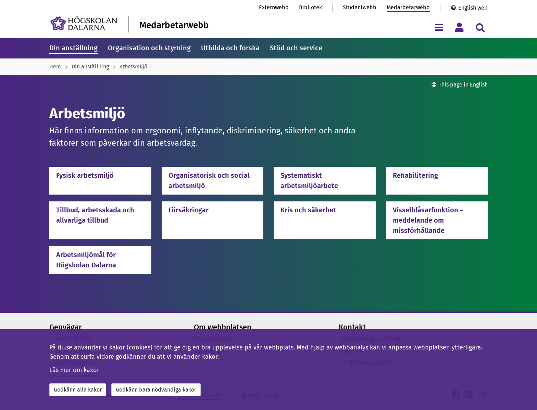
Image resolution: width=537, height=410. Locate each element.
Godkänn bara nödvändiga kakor (156, 389)
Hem (55, 66)
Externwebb (274, 7)
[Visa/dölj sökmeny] (480, 27)
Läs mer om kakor (74, 370)
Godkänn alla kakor (78, 389)
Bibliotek (310, 7)
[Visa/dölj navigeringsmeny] (439, 27)
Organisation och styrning (149, 48)
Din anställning (73, 48)
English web (473, 7)
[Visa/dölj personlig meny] (459, 27)
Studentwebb (359, 7)
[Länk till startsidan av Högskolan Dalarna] (84, 23)
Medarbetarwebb (408, 7)
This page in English (463, 84)
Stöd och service (296, 48)
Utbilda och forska (230, 48)
